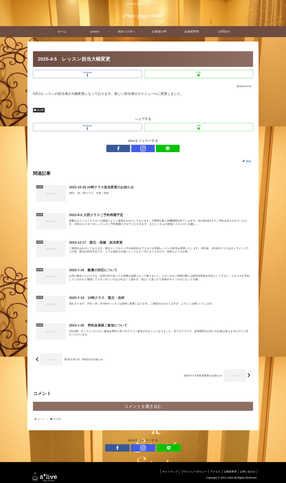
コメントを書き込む (143, 407)
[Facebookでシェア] (87, 74)
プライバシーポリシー (192, 471)
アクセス (214, 471)
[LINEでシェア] (198, 74)
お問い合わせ (247, 471)
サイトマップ (167, 471)
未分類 (39, 110)
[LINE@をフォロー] (151, 148)
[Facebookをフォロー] (134, 148)
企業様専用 (229, 471)
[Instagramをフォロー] (143, 148)
